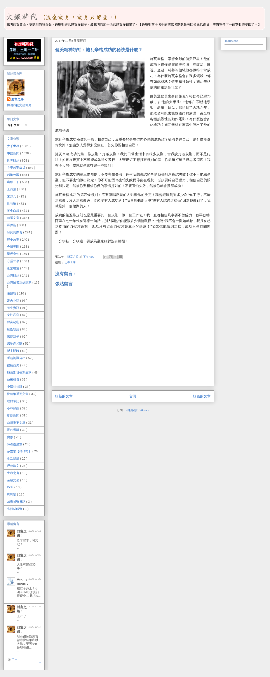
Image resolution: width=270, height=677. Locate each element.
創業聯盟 (13, 268)
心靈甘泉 (13, 261)
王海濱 (12, 189)
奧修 (10, 437)
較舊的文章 (202, 396)
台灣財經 (13, 275)
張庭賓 (12, 293)
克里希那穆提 (16, 167)
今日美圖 (13, 246)
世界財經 (13, 160)
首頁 (132, 396)
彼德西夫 (13, 365)
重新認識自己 (16, 358)
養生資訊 (13, 308)
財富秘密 (13, 322)
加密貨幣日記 (16, 501)
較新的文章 (64, 396)
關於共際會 (15, 232)
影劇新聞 (13, 415)
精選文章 (13, 218)
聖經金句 (13, 254)
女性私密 (13, 315)
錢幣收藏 (13, 174)
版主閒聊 (13, 351)
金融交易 (13, 480)
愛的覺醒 (13, 430)
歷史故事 (13, 239)
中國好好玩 (15, 386)
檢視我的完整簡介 (19, 105)
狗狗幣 (12, 494)
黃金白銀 (13, 210)
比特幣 (12, 203)
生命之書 (13, 473)
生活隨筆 (13, 458)
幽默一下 (13, 182)
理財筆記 (13, 401)
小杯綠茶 (13, 408)
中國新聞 (13, 153)
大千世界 (70, 262)
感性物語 (13, 329)
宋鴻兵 (12, 196)
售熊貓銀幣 (15, 509)
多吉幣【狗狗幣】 (19, 451)
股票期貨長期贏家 (19, 372)
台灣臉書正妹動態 (19, 282)
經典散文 (13, 465)
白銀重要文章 (16, 422)
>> (39, 662)
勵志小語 (13, 300)
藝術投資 (13, 379)
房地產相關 (15, 343)
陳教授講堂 (15, 444)
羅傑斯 (12, 225)
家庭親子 (13, 336)
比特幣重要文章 (18, 394)
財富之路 (17, 99)
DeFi (10, 487)
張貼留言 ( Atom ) (137, 410)
